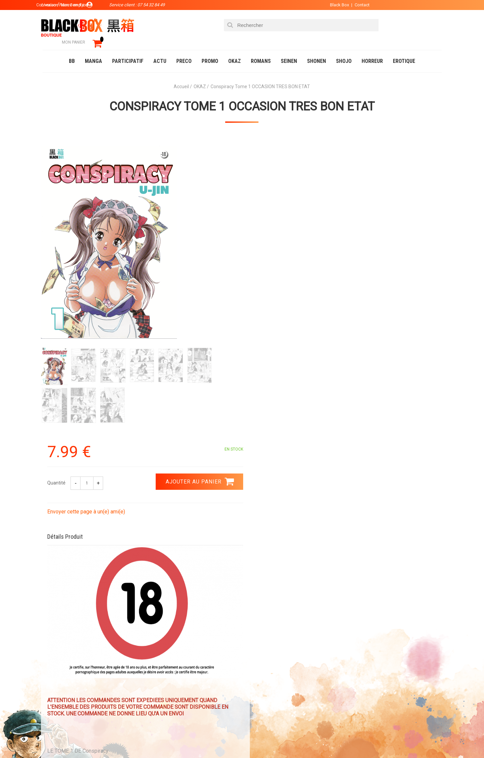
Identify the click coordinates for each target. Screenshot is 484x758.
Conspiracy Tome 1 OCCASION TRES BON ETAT (242, 97)
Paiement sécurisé (180, 591)
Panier (252, 653)
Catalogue (56, 739)
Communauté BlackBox (141, 739)
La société (181, 653)
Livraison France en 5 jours (385, 595)
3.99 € (61, 597)
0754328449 (268, 591)
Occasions (191, 739)
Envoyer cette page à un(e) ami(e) (288, 212)
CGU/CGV (255, 685)
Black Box (335, 4)
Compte (254, 664)
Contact (357, 4)
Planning (179, 685)
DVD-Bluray (91, 739)
